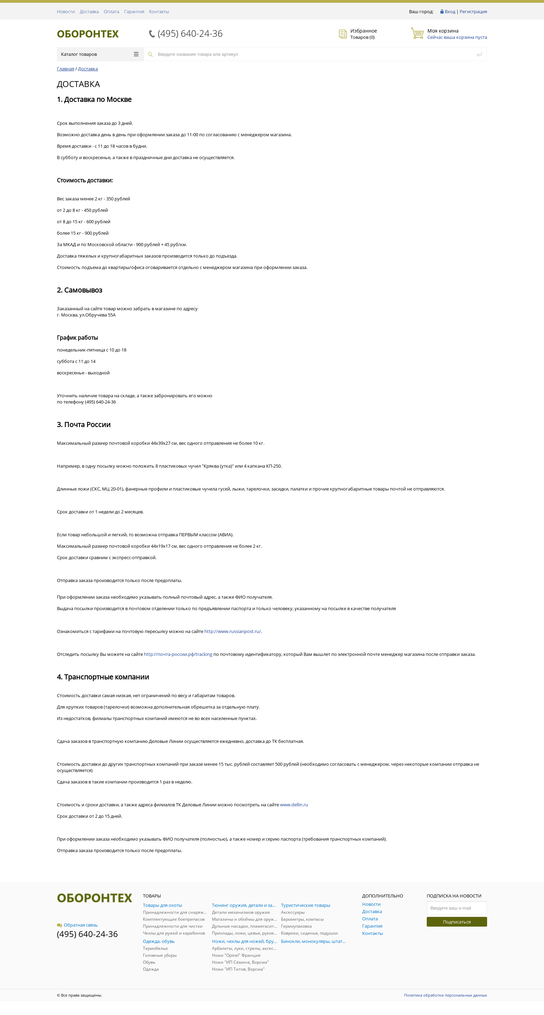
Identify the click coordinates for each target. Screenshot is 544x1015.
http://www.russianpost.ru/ (232, 631)
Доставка (89, 11)
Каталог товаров (99, 54)
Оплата (111, 11)
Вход (450, 11)
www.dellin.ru (294, 804)
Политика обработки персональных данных (445, 995)
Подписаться (457, 922)
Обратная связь (77, 925)
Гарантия (134, 11)
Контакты (159, 11)
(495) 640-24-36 (190, 33)
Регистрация (473, 11)
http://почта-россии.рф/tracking (178, 654)
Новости (66, 11)
